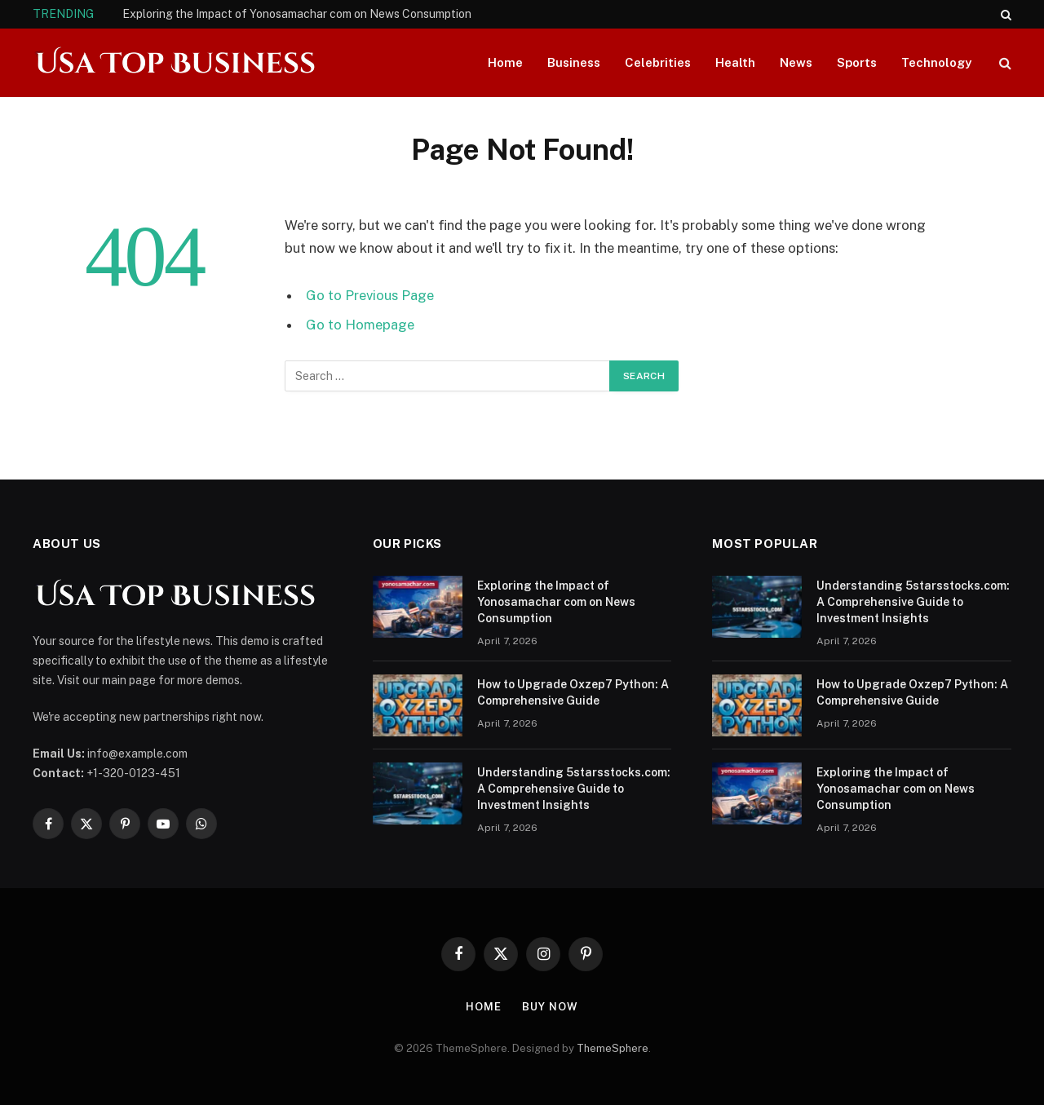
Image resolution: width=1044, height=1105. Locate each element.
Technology (936, 62)
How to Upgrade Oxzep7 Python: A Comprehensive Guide (573, 692)
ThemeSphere (612, 1048)
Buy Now (549, 1007)
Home (505, 62)
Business (573, 62)
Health (735, 62)
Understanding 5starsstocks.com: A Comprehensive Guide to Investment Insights (573, 788)
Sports (857, 62)
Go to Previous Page (370, 295)
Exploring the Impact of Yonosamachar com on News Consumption (296, 13)
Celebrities (658, 62)
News (796, 62)
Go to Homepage (360, 324)
